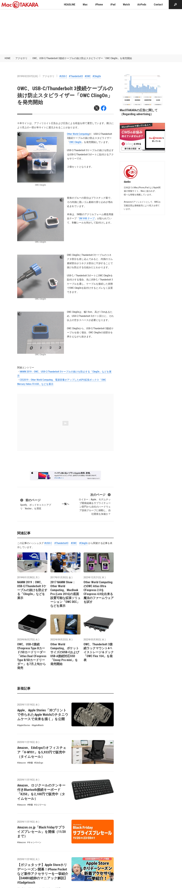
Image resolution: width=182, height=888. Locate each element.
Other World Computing (78, 134)
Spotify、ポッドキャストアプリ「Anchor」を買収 (35, 504)
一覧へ (65, 504)
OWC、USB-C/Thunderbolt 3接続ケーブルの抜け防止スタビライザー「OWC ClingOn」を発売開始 (82, 58)
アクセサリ (21, 58)
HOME (7, 58)
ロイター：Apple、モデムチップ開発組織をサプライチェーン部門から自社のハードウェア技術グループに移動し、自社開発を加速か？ (95, 503)
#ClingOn (97, 76)
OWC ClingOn (75, 142)
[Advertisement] (91, 32)
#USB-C (63, 76)
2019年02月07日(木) (27, 76)
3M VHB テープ (87, 218)
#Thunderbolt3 (76, 76)
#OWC (88, 76)
